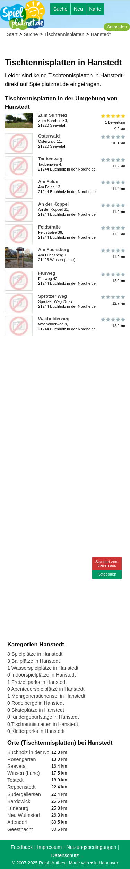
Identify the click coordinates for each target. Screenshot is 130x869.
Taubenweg (50, 159)
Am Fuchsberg (53, 249)
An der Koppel (53, 204)
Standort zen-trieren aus (107, 564)
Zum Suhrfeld (52, 115)
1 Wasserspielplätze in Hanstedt (42, 668)
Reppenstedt (21, 787)
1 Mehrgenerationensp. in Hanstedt (46, 696)
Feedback (22, 847)
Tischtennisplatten (64, 34)
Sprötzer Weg (52, 296)
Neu (78, 9)
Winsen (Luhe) (23, 773)
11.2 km (112, 163)
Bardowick (18, 801)
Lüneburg (17, 808)
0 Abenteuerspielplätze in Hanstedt (45, 689)
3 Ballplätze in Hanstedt (33, 661)
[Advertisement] (65, 404)
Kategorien (106, 574)
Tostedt (15, 780)
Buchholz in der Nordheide (36, 752)
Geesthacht (20, 829)
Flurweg (46, 273)
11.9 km (112, 231)
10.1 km (112, 140)
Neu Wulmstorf (23, 815)
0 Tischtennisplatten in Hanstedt (42, 724)
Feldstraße (49, 227)
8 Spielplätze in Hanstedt (34, 654)
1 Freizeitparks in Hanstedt (37, 682)
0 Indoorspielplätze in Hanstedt (41, 675)
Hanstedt (100, 34)
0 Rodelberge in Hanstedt (35, 703)
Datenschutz (65, 855)
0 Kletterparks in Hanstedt (36, 731)
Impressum (49, 847)
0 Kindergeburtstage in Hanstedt (43, 717)
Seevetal (17, 766)
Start (12, 34)
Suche (60, 9)
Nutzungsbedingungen (91, 847)
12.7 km (112, 300)
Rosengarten (21, 759)
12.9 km (112, 322)
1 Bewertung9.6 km (112, 122)
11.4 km (112, 185)
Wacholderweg (53, 318)
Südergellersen (24, 794)
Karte (95, 9)
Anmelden (117, 27)
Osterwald (49, 136)
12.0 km (112, 277)
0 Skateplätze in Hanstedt (35, 710)
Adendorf (17, 822)
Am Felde (48, 181)
